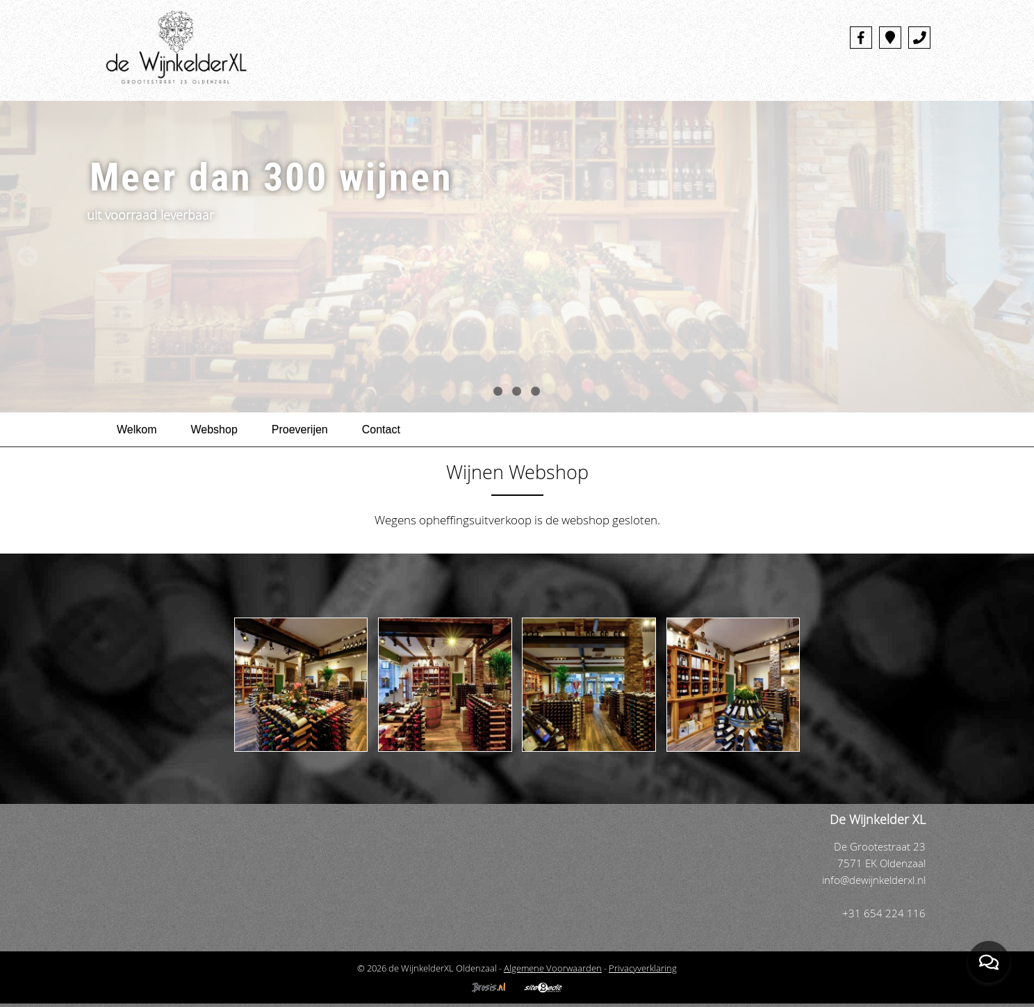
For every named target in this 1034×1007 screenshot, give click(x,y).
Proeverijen (300, 429)
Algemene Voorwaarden (553, 968)
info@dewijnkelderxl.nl (874, 880)
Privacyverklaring (643, 968)
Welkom (137, 429)
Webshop (214, 429)
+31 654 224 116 (884, 913)
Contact (381, 429)
